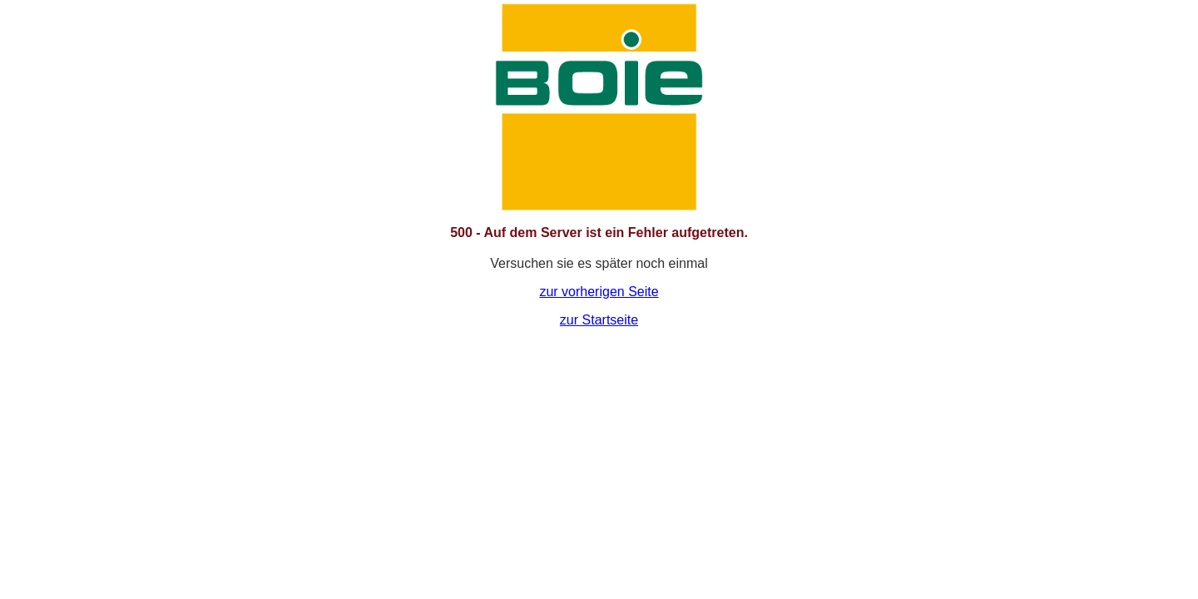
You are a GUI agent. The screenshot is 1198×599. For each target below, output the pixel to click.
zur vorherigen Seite (598, 292)
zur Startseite (599, 320)
